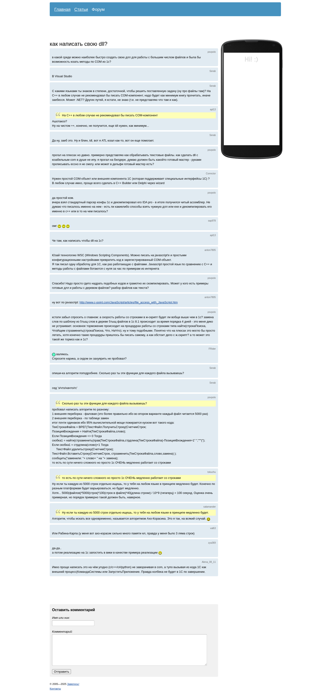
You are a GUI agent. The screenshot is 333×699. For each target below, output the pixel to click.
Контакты (55, 694)
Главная (62, 9)
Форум (98, 9)
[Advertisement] (162, 28)
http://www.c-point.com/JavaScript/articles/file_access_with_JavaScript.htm (129, 302)
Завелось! (73, 689)
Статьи (81, 9)
